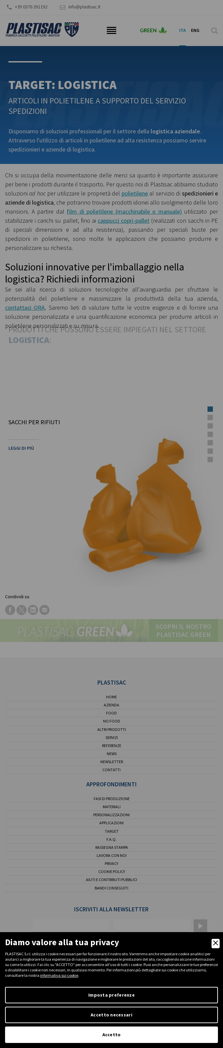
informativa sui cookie (59, 975)
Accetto (111, 1035)
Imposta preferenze (111, 995)
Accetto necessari (111, 1015)
